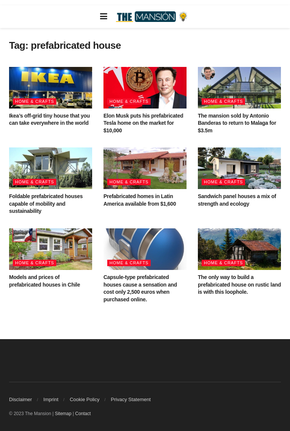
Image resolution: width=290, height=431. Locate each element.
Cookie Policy (85, 399)
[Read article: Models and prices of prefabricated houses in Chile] (50, 249)
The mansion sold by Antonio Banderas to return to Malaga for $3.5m (237, 123)
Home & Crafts (34, 101)
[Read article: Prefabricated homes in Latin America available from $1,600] (145, 168)
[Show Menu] (103, 16)
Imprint (51, 399)
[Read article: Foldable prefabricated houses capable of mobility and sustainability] (50, 168)
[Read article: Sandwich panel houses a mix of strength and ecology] (239, 168)
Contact (83, 413)
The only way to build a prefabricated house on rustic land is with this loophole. (239, 284)
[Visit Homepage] (152, 16)
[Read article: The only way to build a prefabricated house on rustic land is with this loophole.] (239, 249)
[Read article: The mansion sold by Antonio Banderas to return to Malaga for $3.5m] (239, 88)
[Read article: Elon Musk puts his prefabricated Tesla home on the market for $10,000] (145, 88)
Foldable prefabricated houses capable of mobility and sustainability (46, 203)
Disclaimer (20, 399)
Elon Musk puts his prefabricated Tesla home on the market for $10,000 (143, 123)
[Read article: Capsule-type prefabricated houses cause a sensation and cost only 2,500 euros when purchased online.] (145, 249)
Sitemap (63, 413)
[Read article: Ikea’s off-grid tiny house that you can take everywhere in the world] (50, 88)
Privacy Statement (131, 399)
